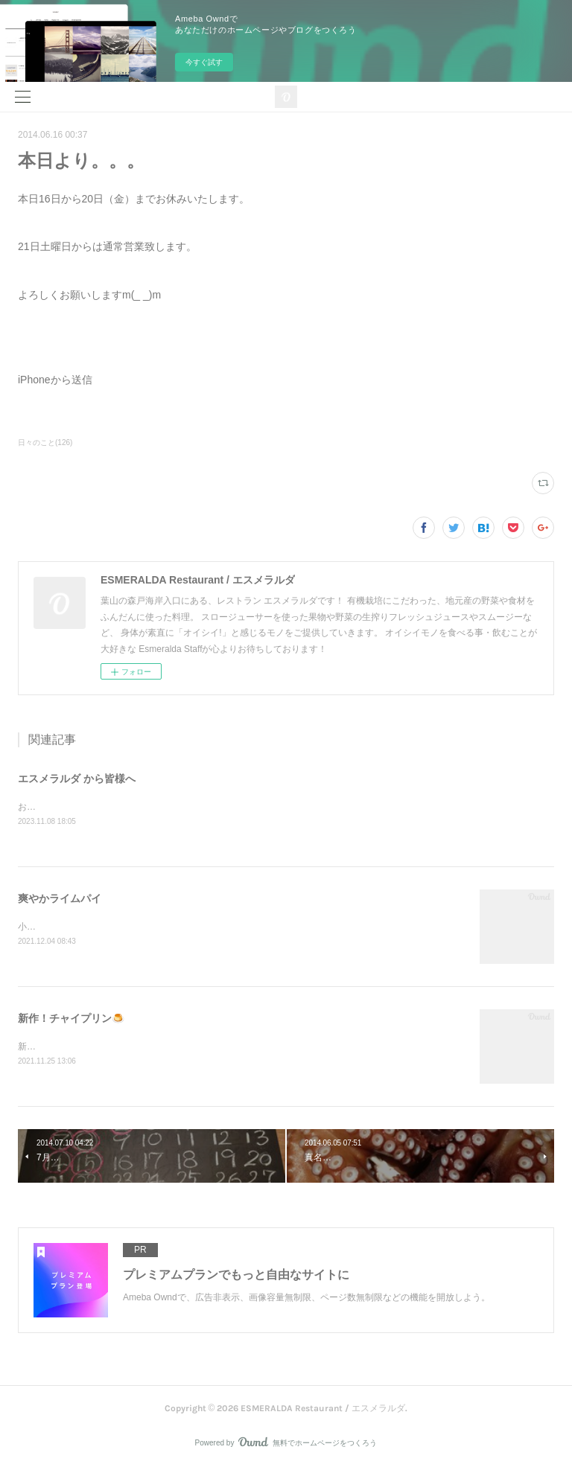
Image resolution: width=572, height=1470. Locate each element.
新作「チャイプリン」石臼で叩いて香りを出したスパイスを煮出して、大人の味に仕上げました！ (214, 1047)
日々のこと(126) (45, 442)
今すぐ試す (204, 62)
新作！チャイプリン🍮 (71, 1019)
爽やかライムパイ (59, 899)
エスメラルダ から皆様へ (77, 778)
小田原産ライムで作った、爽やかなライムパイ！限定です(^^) (141, 927)
